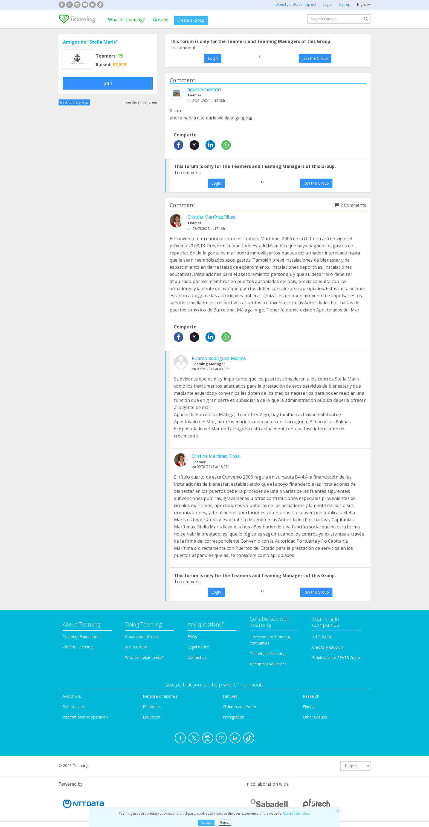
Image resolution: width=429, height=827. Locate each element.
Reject (225, 822)
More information (296, 813)
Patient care (73, 706)
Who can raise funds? (144, 657)
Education (151, 717)
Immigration (233, 717)
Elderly (308, 706)
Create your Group (141, 636)
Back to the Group (74, 102)
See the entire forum (141, 102)
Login (213, 58)
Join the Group (315, 58)
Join (107, 83)
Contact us (197, 657)
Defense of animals (160, 696)
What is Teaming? (126, 20)
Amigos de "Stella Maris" (90, 42)
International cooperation (85, 717)
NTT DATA (322, 636)
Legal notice (198, 646)
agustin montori (204, 89)
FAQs (192, 636)
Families (230, 696)
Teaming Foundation (81, 636)
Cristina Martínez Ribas (211, 217)
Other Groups (315, 717)
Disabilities (152, 706)
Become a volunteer (268, 663)
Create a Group (190, 20)
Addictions (72, 696)
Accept (206, 822)
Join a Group (136, 646)
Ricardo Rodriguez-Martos (219, 358)
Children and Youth (239, 706)
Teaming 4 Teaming (267, 653)
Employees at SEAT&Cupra (336, 657)
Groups (160, 20)
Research (311, 696)
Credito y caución (327, 647)
